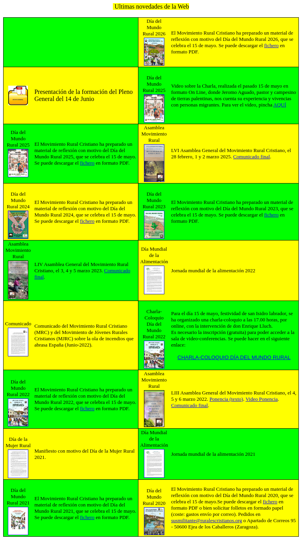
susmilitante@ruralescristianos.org (206, 520)
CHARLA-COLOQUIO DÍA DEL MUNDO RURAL (234, 357)
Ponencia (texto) (226, 399)
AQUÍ (279, 105)
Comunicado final (251, 157)
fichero (271, 45)
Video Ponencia (261, 399)
